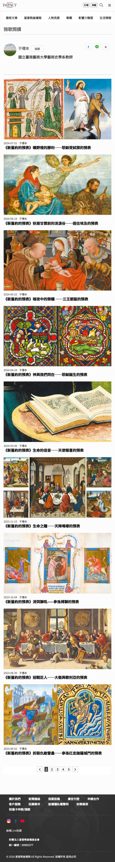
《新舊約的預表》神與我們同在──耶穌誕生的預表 (45, 374)
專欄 (69, 18)
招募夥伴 (34, 804)
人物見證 (54, 18)
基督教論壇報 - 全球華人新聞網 (10, 5)
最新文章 (11, 18)
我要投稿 (54, 799)
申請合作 (93, 799)
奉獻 (94, 5)
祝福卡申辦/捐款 (19, 809)
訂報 (86, 5)
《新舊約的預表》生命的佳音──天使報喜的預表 (44, 450)
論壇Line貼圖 (14, 830)
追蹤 (37, 49)
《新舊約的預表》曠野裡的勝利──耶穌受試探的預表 (47, 147)
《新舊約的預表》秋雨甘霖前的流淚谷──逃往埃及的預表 (51, 223)
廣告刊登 (73, 799)
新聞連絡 (34, 799)
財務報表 (82, 804)
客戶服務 (15, 804)
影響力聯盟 (85, 18)
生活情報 (105, 18)
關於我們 (15, 799)
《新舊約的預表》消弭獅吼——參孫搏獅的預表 (41, 601)
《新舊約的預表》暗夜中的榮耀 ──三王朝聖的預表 (46, 299)
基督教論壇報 (32, 18)
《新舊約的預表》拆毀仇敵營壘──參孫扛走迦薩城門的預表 (53, 753)
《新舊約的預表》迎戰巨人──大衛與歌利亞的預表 (45, 677)
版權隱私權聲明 (58, 804)
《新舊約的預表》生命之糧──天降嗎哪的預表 (42, 526)
